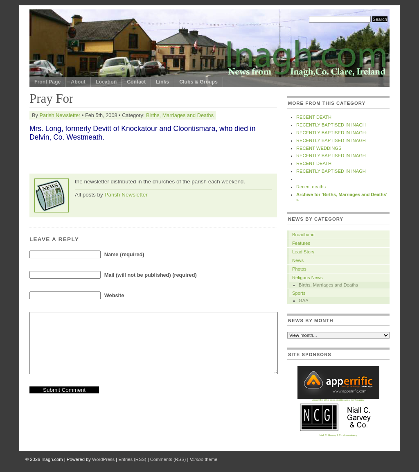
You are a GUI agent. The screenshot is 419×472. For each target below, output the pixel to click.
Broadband (303, 234)
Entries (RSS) (132, 459)
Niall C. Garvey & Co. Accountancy (338, 434)
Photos (299, 268)
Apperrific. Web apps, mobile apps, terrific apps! (338, 399)
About (78, 82)
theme (203, 459)
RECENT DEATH (313, 117)
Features (301, 243)
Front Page (47, 82)
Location (106, 82)
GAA (304, 300)
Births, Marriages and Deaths (180, 115)
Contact (136, 82)
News (298, 260)
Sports (298, 293)
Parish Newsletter (59, 115)
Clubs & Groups (198, 82)
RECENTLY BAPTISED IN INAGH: (331, 132)
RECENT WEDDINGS (318, 148)
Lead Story (303, 251)
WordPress (103, 459)
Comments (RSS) (168, 459)
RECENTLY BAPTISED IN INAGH (331, 124)
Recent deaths (311, 186)
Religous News (307, 277)
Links (162, 82)
